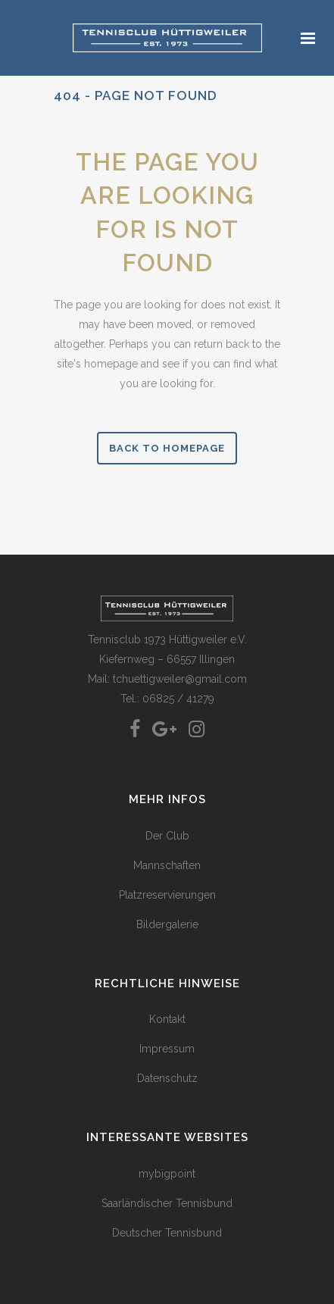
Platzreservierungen (167, 895)
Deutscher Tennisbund (167, 1233)
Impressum (167, 1049)
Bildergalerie (167, 924)
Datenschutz (167, 1078)
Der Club (167, 836)
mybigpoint (167, 1174)
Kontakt (167, 1019)
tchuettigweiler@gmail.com (180, 679)
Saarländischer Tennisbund (167, 1203)
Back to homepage (167, 448)
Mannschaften (167, 865)
